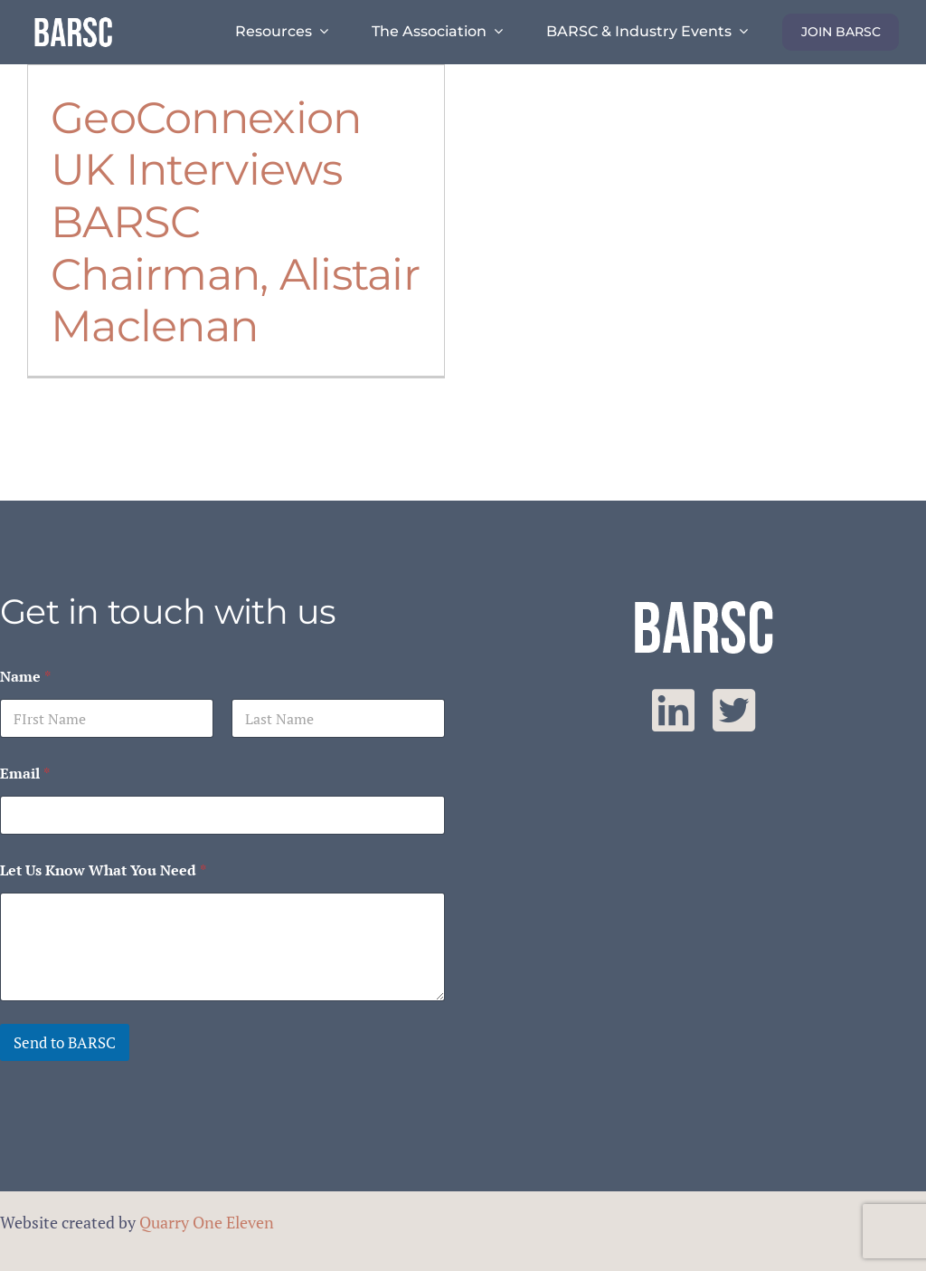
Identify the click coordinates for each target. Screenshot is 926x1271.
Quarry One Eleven (206, 1222)
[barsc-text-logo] (73, 20)
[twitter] (734, 710)
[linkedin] (673, 710)
